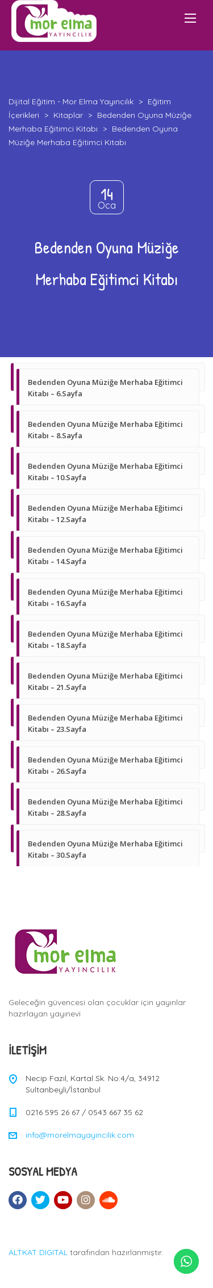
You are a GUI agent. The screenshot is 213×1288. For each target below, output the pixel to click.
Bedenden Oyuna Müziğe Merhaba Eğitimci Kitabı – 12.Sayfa (105, 513)
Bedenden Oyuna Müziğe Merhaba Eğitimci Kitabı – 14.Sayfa (105, 555)
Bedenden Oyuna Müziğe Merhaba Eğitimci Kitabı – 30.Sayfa (105, 849)
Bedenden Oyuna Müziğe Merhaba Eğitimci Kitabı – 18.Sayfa (105, 639)
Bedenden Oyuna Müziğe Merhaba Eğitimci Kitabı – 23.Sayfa (105, 723)
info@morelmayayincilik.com (80, 1135)
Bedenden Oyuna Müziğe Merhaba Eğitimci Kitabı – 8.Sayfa (105, 429)
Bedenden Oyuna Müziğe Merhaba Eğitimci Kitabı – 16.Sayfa (105, 597)
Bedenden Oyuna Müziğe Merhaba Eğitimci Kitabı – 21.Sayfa (105, 681)
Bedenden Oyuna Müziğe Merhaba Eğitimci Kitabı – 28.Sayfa (105, 807)
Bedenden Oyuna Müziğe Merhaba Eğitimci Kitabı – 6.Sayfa (105, 388)
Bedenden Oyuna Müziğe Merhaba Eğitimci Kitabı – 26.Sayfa (105, 765)
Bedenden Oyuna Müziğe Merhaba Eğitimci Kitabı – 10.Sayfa (105, 471)
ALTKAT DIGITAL (38, 1252)
